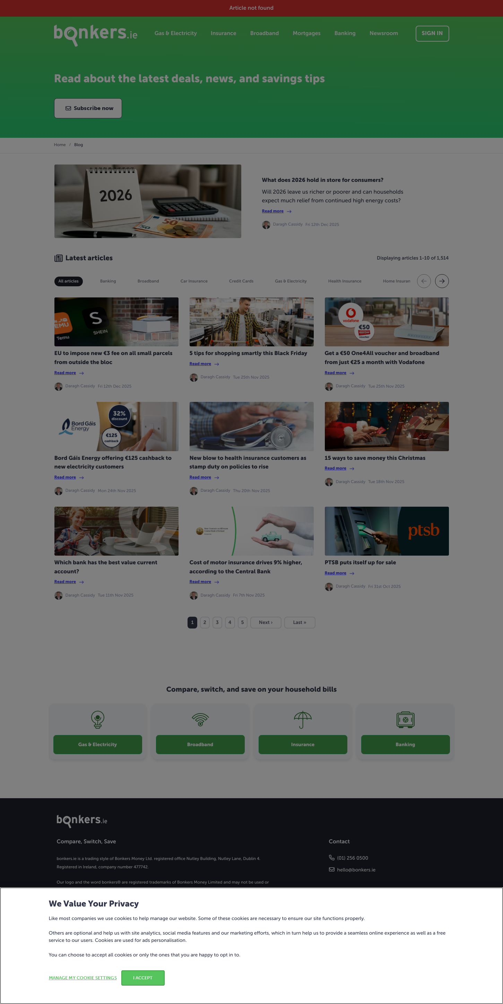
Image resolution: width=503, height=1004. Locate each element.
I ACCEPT (143, 977)
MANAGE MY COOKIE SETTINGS (83, 977)
